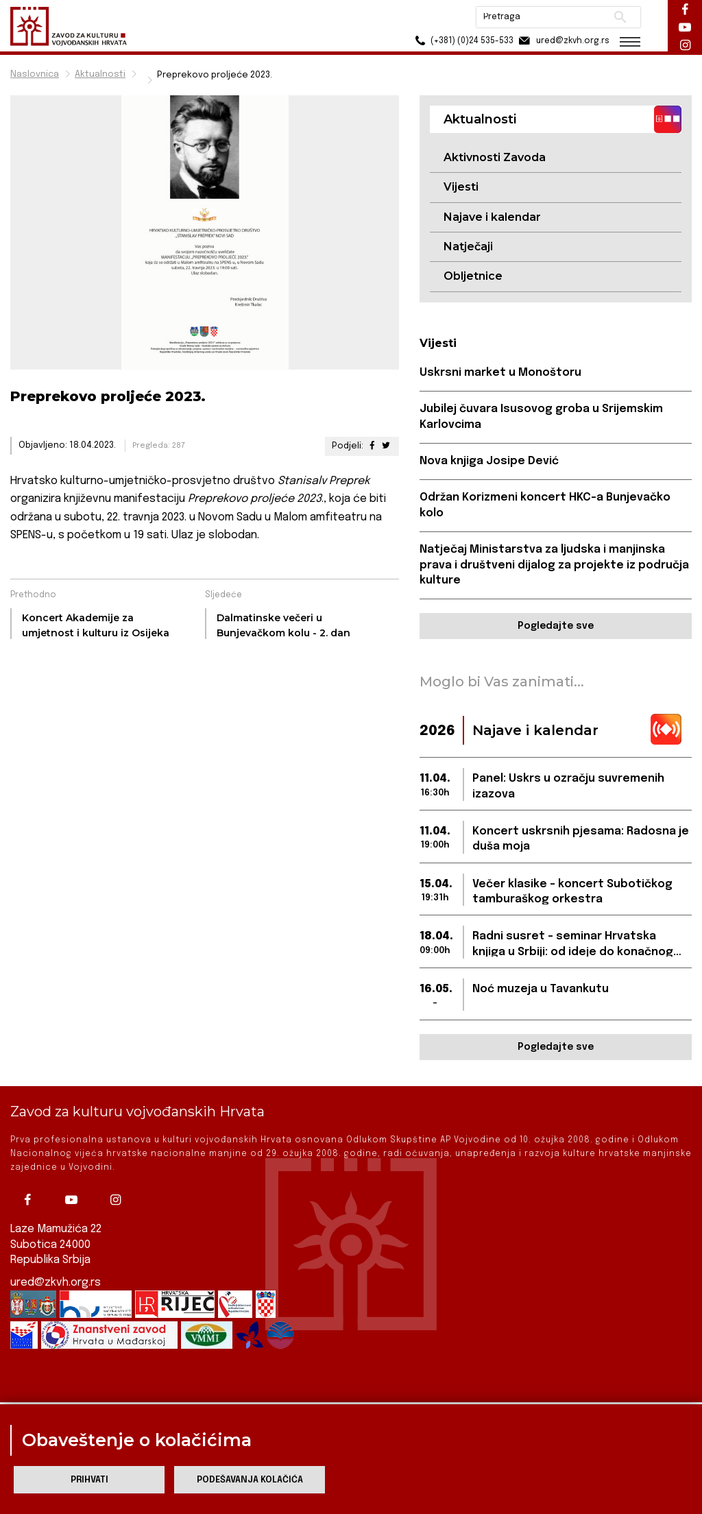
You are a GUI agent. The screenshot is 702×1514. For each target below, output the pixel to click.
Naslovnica (34, 74)
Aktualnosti (100, 74)
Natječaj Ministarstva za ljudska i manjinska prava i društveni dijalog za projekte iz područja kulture (554, 565)
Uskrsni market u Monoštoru (500, 372)
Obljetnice (473, 276)
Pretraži (620, 17)
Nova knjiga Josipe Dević (489, 461)
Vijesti (461, 186)
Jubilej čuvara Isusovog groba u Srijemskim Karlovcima (541, 416)
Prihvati (89, 1480)
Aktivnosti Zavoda (495, 157)
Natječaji (468, 246)
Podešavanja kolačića (250, 1480)
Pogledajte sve (556, 626)
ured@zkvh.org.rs (55, 1269)
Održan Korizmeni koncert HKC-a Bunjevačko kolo (545, 505)
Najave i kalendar (492, 217)
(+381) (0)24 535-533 (462, 40)
